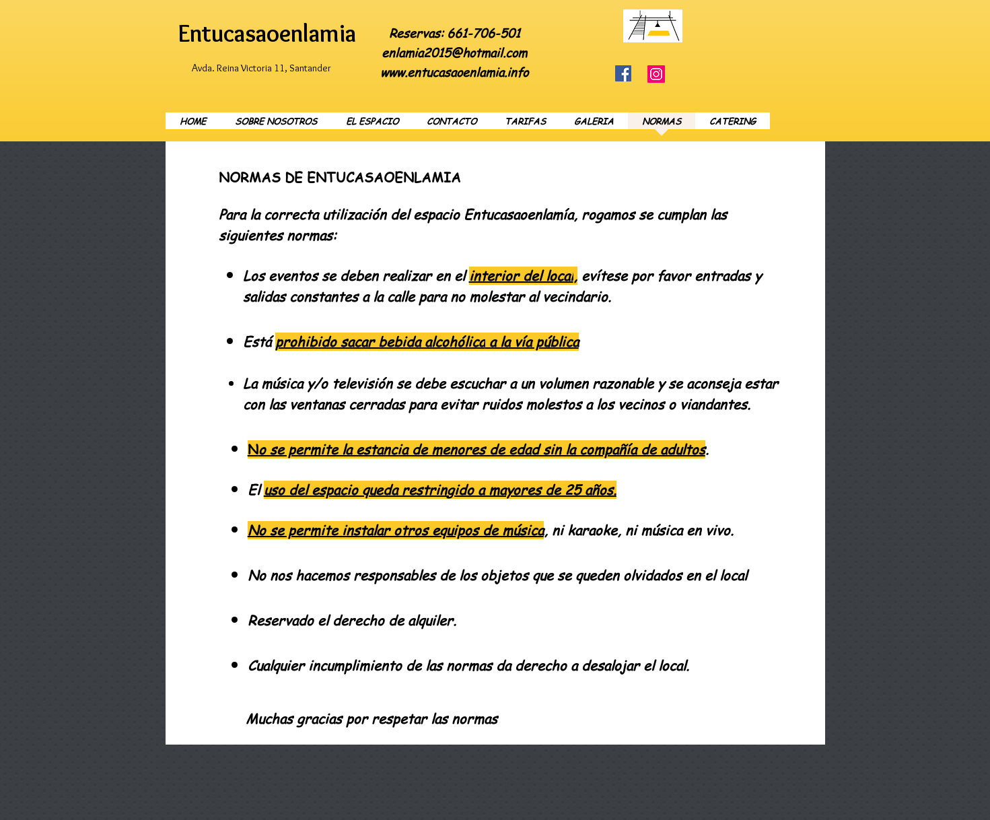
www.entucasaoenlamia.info (454, 71)
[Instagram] (656, 74)
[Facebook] (623, 73)
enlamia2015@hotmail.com (454, 52)
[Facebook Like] (752, 16)
